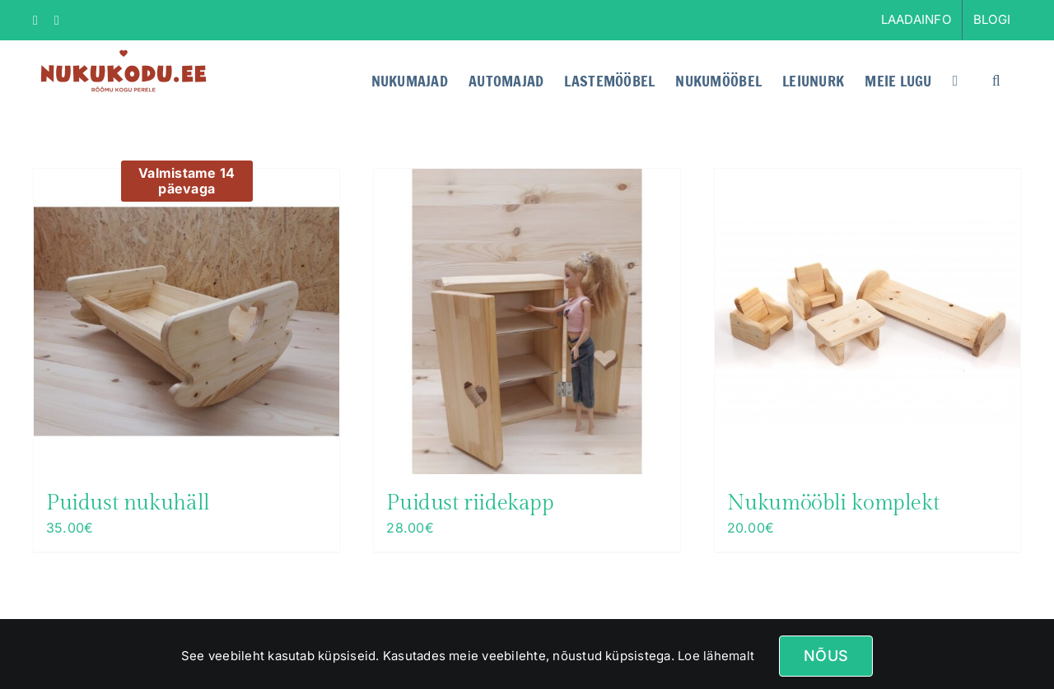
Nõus (826, 655)
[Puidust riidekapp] (526, 321)
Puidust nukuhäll (128, 503)
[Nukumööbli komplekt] (867, 321)
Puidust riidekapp (469, 503)
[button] (996, 79)
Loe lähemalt (714, 655)
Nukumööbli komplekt (833, 503)
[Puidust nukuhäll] (186, 321)
